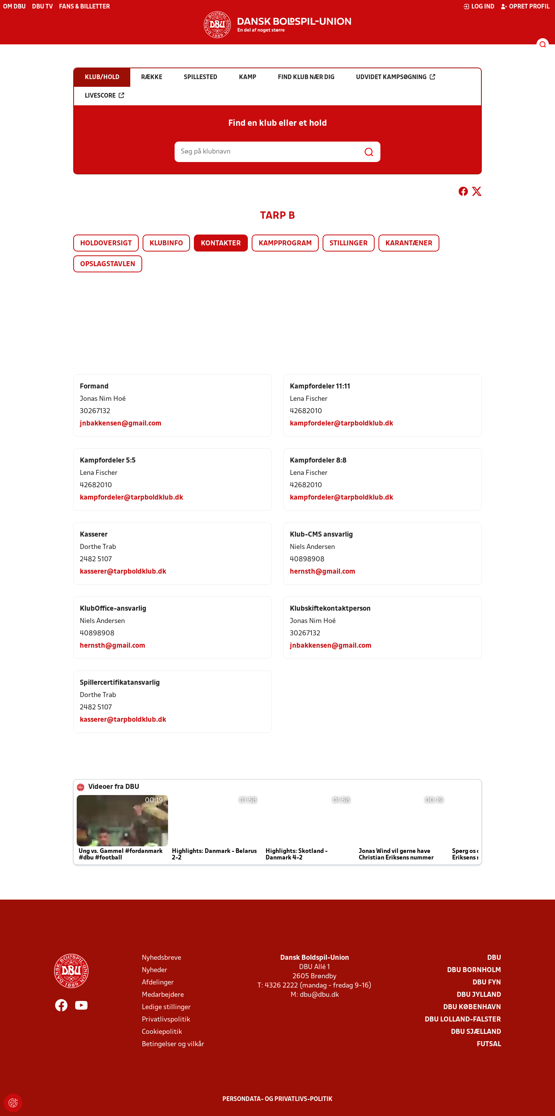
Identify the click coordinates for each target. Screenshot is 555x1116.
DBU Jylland (479, 995)
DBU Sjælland (476, 1032)
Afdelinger (158, 982)
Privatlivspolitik (166, 1019)
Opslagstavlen (107, 264)
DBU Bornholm (474, 970)
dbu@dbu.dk (319, 995)
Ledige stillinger (166, 1007)
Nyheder (154, 970)
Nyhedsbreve (161, 958)
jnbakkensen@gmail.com (120, 423)
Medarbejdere (163, 995)
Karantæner (408, 243)
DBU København (472, 1007)
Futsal (489, 1044)
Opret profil (525, 6)
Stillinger (349, 243)
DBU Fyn (487, 982)
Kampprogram (285, 243)
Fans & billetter (84, 7)
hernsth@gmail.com (322, 572)
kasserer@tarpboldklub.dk (123, 572)
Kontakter (221, 243)
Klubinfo (166, 243)
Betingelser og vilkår (173, 1044)
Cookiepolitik (162, 1032)
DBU (494, 958)
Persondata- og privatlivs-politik (277, 1099)
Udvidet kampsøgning (395, 77)
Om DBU (14, 7)
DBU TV (42, 7)
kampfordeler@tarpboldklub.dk (341, 423)
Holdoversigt (106, 243)
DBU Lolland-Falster (463, 1019)
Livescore (104, 96)
